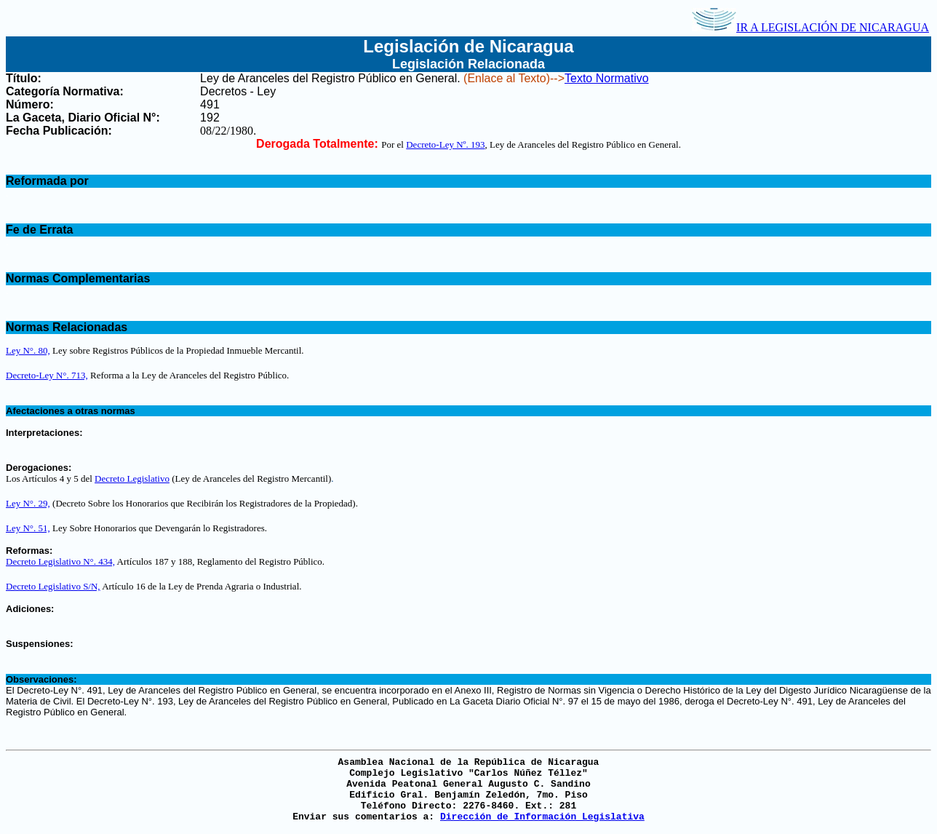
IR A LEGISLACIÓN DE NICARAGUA (810, 27)
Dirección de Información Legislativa (542, 816)
